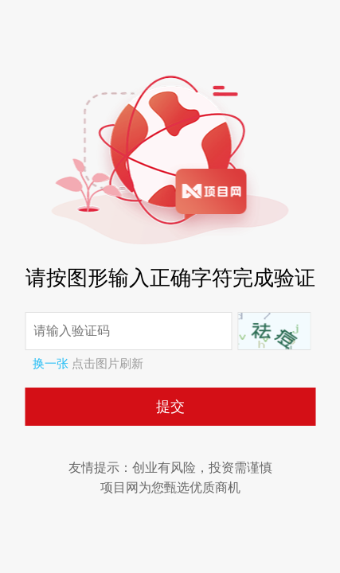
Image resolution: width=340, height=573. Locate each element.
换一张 (50, 363)
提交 (170, 407)
